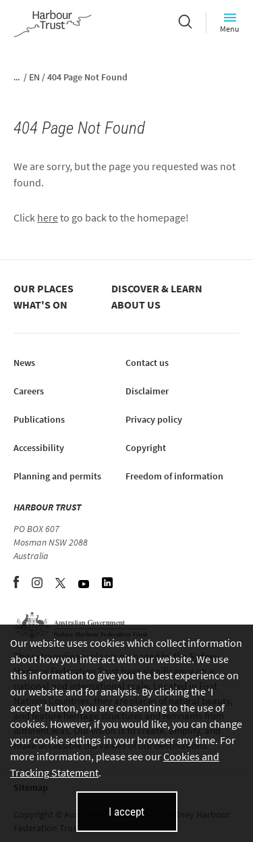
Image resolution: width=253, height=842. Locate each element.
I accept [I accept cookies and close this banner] (126, 811)
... (16, 77)
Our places (43, 288)
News (24, 363)
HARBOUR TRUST (47, 507)
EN (34, 77)
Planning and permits (57, 476)
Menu (230, 22)
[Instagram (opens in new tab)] (38, 584)
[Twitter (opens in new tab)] (61, 584)
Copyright (145, 448)
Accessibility (38, 448)
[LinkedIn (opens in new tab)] (107, 584)
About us (136, 304)
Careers (28, 391)
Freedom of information (174, 476)
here (47, 217)
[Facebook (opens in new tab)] (17, 584)
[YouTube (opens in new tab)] (84, 584)
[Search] (185, 23)
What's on (40, 304)
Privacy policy (153, 419)
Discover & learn (156, 288)
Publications (39, 419)
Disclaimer (147, 391)
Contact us (147, 363)
